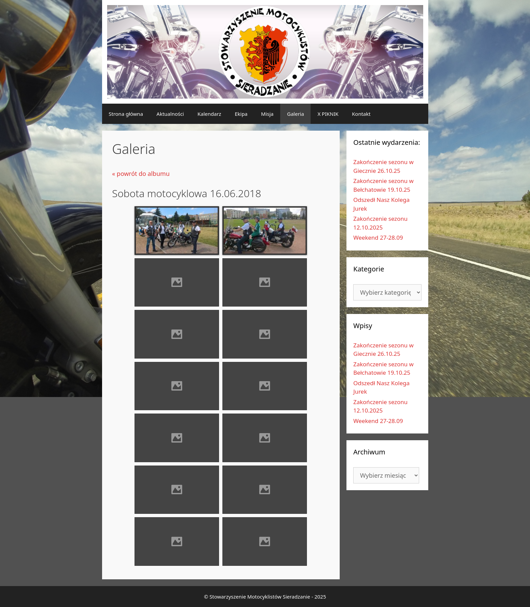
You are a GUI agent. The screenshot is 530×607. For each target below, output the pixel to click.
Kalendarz (209, 113)
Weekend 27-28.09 (378, 237)
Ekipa (241, 113)
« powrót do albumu (141, 173)
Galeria (295, 113)
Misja (267, 113)
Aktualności (170, 113)
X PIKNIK (327, 113)
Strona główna (126, 113)
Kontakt (361, 113)
